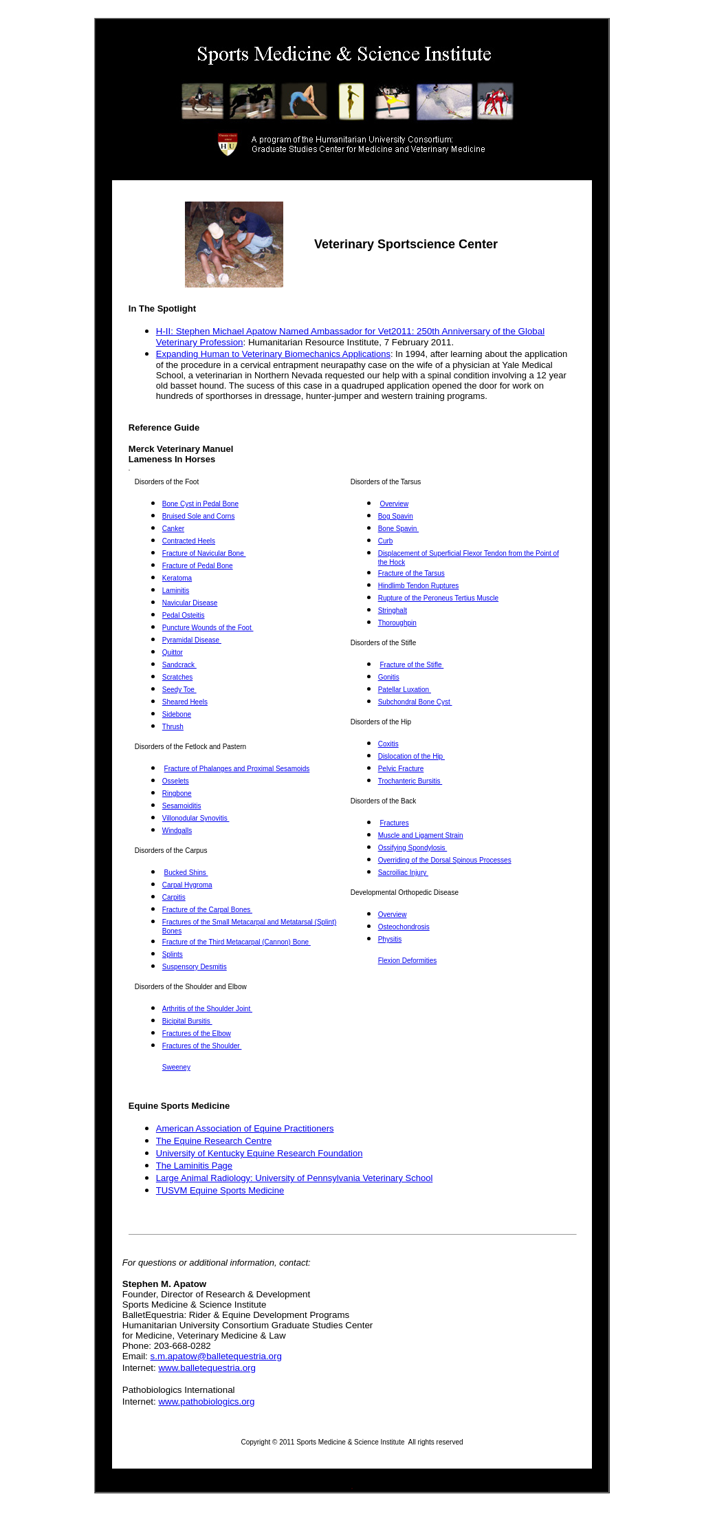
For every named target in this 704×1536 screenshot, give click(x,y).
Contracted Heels (188, 541)
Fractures (394, 823)
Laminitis (175, 590)
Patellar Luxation (404, 689)
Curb (385, 541)
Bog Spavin (395, 516)
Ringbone (177, 793)
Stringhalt (392, 610)
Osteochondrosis (404, 927)
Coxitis (388, 744)
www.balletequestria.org (207, 1368)
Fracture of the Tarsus (411, 573)
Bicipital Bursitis (187, 1021)
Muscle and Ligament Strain (420, 835)
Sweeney (176, 1067)
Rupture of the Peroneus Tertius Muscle (438, 598)
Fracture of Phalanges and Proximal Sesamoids (237, 768)
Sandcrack (179, 665)
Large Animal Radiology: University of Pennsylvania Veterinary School (294, 1178)
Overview (394, 504)
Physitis (390, 939)
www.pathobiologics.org (206, 1401)
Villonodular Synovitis (196, 818)
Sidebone (176, 714)
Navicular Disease (190, 603)
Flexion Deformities (407, 960)
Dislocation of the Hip (411, 756)
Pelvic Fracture (401, 768)
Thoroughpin (397, 623)
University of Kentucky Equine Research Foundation (259, 1153)
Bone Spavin (398, 528)
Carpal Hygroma (187, 885)
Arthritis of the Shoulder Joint (207, 1009)
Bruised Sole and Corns (198, 516)
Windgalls (177, 830)
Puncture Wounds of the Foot (208, 627)
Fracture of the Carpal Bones (207, 909)
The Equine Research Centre (214, 1141)
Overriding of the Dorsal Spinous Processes (445, 860)
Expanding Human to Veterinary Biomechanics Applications (273, 354)
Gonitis (388, 677)
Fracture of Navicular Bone (204, 553)
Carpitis (174, 897)
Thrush (173, 727)
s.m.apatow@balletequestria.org (216, 1356)
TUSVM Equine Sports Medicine (220, 1190)
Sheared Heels (185, 702)
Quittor (172, 652)
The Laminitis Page (194, 1165)
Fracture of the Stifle (411, 665)
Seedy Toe (179, 689)
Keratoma (177, 578)
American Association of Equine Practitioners (245, 1128)
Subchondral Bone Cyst (415, 702)
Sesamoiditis (181, 806)
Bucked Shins (186, 872)
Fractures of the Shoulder (202, 1046)
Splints (172, 954)
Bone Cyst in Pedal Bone (200, 504)
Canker (173, 528)
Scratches (177, 677)
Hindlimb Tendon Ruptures (418, 585)
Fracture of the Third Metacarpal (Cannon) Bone (236, 942)
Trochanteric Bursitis (410, 781)
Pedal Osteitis (183, 615)
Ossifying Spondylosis (413, 848)
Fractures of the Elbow (196, 1033)
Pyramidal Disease (191, 640)
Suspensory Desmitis (194, 967)
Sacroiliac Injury (403, 872)
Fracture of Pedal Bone (197, 566)
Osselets (175, 781)
